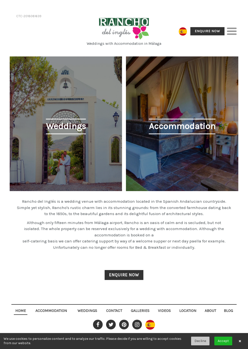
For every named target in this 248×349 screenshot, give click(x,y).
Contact (114, 310)
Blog (228, 310)
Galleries (140, 310)
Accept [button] (223, 341)
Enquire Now (207, 31)
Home (20, 310)
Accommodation (51, 310)
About (210, 310)
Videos (164, 310)
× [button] (240, 341)
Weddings (87, 310)
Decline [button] (200, 341)
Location (187, 310)
